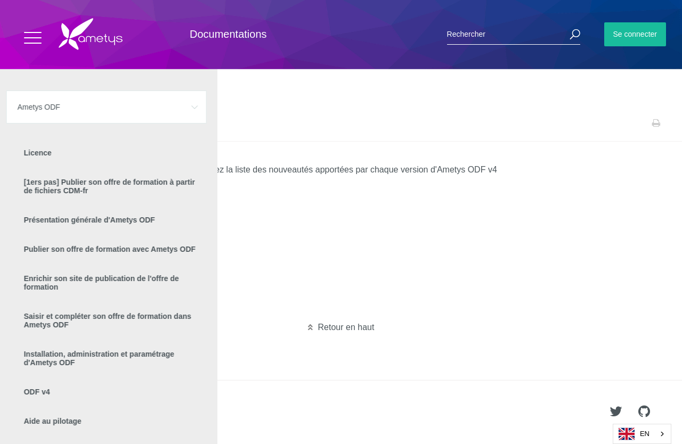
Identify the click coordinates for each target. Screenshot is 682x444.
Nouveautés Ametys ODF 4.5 (88, 256)
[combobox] (642, 434)
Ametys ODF (70, 123)
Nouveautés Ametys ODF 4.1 (88, 307)
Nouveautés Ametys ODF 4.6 (88, 239)
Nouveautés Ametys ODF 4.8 (88, 205)
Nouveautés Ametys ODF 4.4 (88, 273)
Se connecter (635, 34)
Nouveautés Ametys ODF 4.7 (88, 222)
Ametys (70, 412)
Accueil (31, 123)
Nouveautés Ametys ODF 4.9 (88, 188)
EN (634, 434)
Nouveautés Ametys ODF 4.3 (88, 290)
